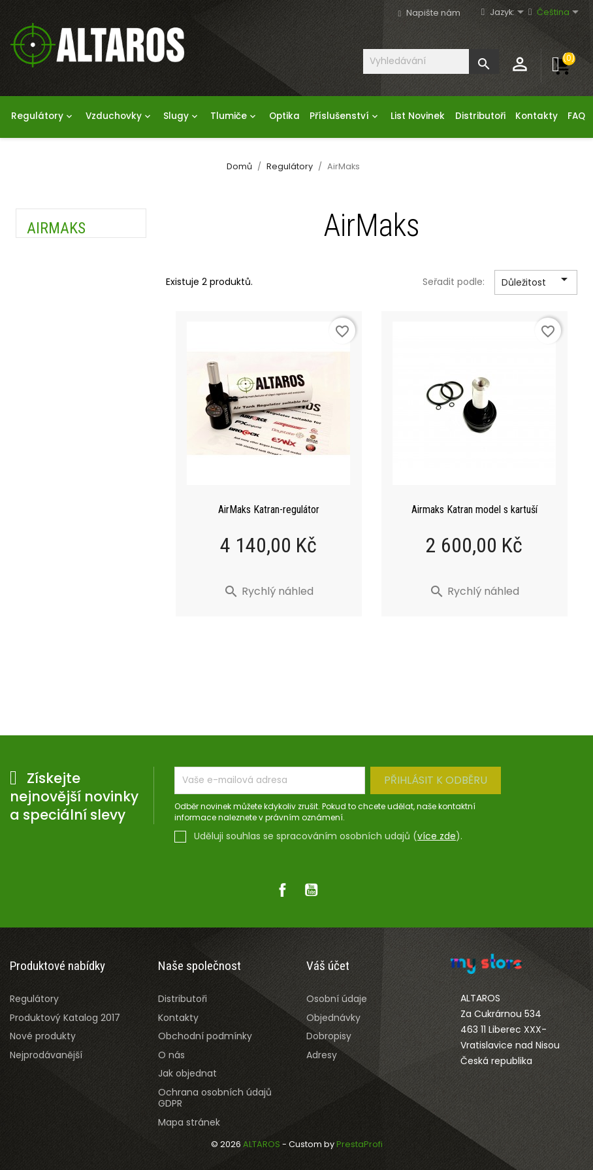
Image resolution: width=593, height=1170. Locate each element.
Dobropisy (328, 1036)
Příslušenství (345, 116)
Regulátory (43, 116)
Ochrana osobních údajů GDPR (215, 1098)
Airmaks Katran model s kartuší (474, 509)
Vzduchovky (119, 116)
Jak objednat (187, 1073)
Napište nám (433, 12)
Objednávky (333, 1017)
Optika (284, 116)
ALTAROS (262, 1144)
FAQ (576, 116)
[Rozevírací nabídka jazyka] (513, 13)
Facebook (282, 890)
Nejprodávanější (46, 1054)
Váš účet (327, 965)
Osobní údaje (336, 998)
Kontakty (536, 116)
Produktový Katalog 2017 (65, 1017)
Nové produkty (43, 1036)
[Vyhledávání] (431, 61)
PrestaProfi (359, 1144)
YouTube (311, 890)
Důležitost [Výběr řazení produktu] (537, 283)
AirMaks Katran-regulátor (268, 509)
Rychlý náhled (268, 591)
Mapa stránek (189, 1122)
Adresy (321, 1054)
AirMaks (56, 228)
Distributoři (480, 116)
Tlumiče (234, 116)
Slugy (181, 116)
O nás (171, 1054)
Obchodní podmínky (205, 1036)
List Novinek (418, 116)
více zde (436, 836)
